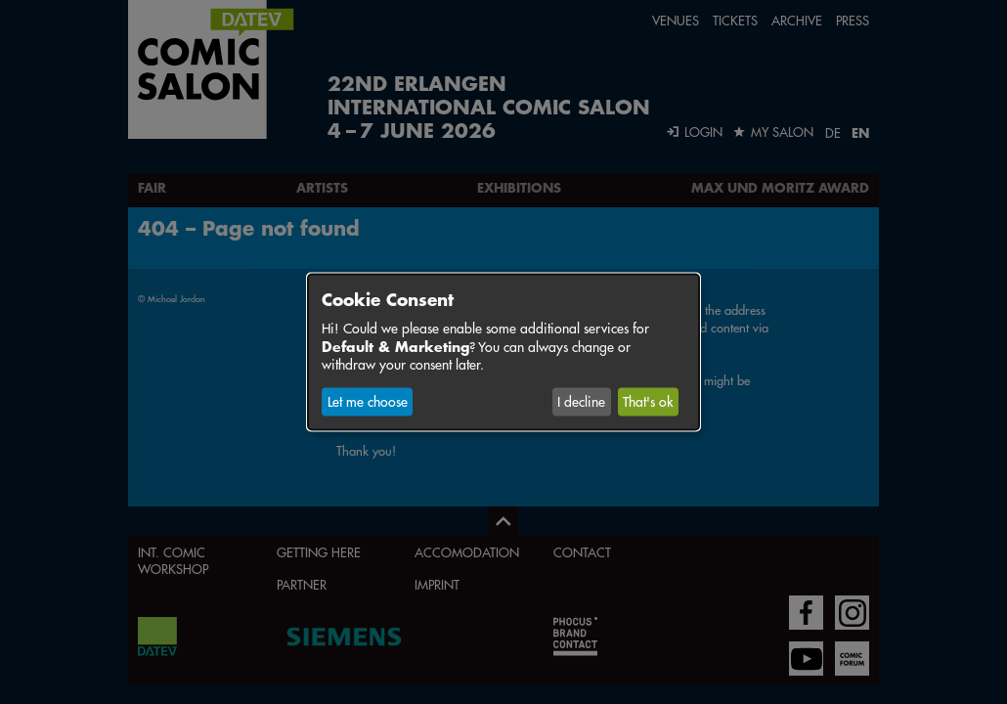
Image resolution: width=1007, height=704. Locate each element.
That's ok (648, 402)
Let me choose (368, 402)
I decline (581, 402)
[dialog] (503, 351)
